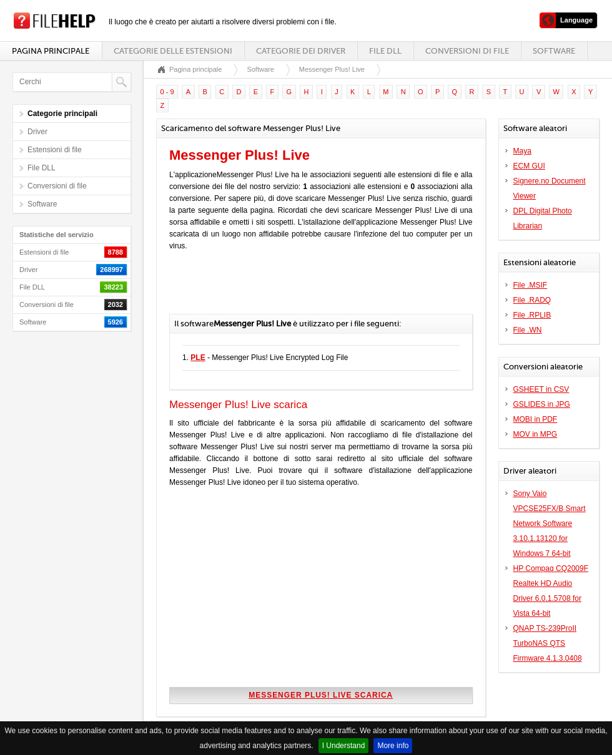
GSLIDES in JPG (541, 404)
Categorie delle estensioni (173, 51)
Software (554, 51)
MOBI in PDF (535, 419)
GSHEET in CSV (541, 389)
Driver (37, 131)
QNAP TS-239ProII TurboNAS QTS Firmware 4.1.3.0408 (547, 643)
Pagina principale (50, 51)
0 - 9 (167, 91)
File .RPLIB (532, 315)
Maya (522, 151)
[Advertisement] (315, 289)
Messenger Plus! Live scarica (321, 695)
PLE (197, 357)
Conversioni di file (467, 51)
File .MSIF (530, 285)
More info (392, 745)
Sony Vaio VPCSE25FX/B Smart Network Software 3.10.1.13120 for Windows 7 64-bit (549, 523)
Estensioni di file (54, 149)
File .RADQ (532, 300)
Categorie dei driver (300, 51)
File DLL (385, 51)
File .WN (527, 330)
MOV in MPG (535, 434)
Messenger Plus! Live (332, 69)
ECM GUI (529, 166)
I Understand (343, 745)
